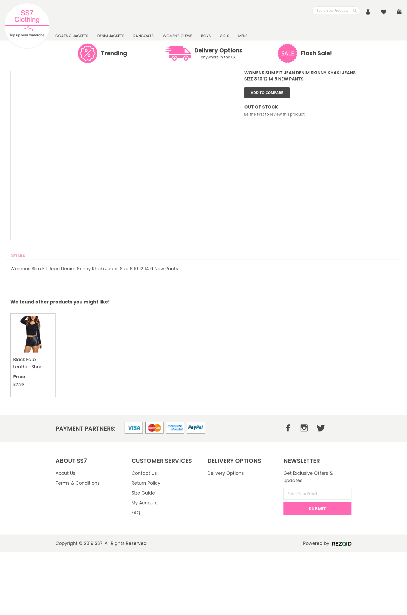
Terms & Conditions (78, 483)
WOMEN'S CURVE (177, 35)
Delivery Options (225, 473)
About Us (65, 473)
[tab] (17, 256)
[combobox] (336, 10)
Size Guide (143, 493)
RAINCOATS (143, 35)
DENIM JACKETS (110, 35)
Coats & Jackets (71, 35)
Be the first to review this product (274, 114)
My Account (145, 503)
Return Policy (146, 483)
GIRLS (224, 35)
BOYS (206, 35)
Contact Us (144, 473)
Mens (243, 35)
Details (17, 255)
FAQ (136, 513)
